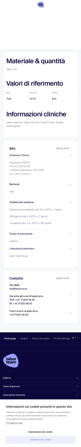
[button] (40, 155)
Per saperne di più (14, 423)
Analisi (24, 13)
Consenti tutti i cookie (40, 440)
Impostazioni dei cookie (40, 432)
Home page (10, 13)
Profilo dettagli (64, 13)
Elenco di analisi (41, 13)
